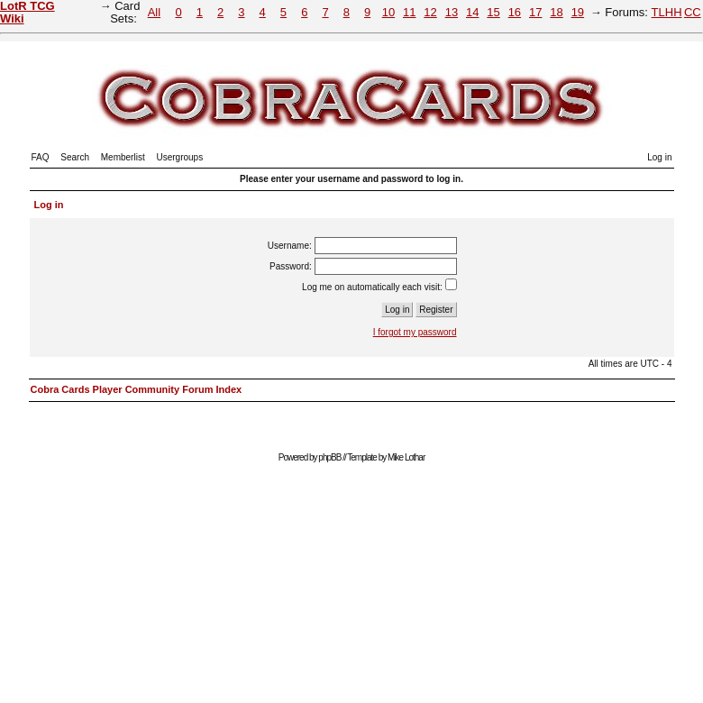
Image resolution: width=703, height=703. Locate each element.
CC (692, 12)
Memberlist (123, 157)
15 (493, 12)
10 (388, 12)
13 (451, 12)
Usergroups (179, 157)
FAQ (41, 157)
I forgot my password (415, 332)
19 (577, 12)
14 (472, 12)
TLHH (667, 12)
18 (556, 12)
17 (535, 12)
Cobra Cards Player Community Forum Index (136, 389)
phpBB (329, 457)
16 (514, 12)
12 (430, 12)
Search (74, 157)
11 (409, 12)
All (154, 12)
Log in (659, 157)
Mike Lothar (406, 457)
